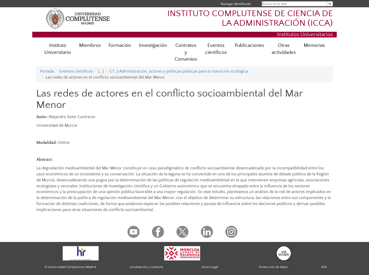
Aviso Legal (210, 267)
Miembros (90, 45)
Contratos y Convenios (186, 52)
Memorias (314, 45)
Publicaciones (249, 45)
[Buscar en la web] (330, 3)
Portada (47, 71)
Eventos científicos (216, 49)
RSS (324, 267)
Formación (120, 45)
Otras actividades (284, 49)
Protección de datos (273, 267)
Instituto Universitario (57, 49)
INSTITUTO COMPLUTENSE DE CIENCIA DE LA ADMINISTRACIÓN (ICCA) (250, 18)
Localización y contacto (146, 267)
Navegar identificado (236, 4)
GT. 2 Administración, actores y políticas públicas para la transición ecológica (178, 71)
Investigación (153, 45)
